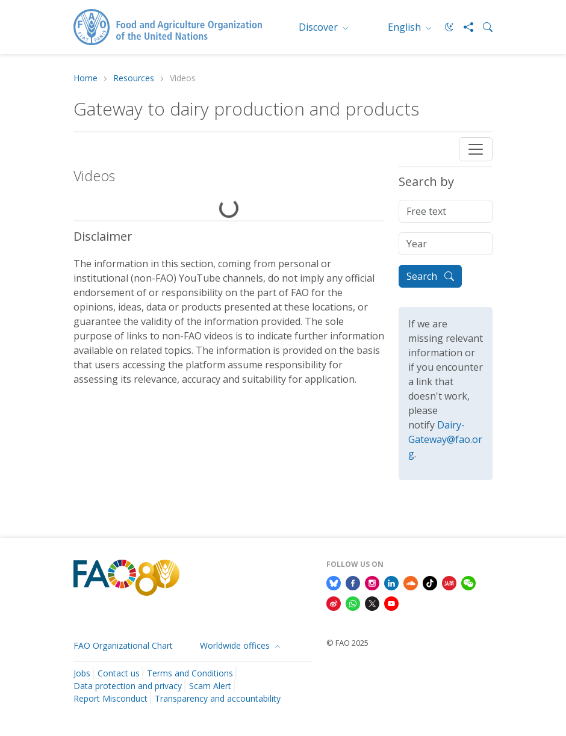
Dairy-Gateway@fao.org (445, 439)
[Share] (463, 27)
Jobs (81, 673)
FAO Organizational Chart (123, 645)
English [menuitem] (405, 27)
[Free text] (446, 211)
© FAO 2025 (347, 642)
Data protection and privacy (127, 685)
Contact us (119, 673)
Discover (319, 27)
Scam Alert (210, 685)
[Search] (483, 27)
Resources (133, 78)
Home (85, 78)
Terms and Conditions (190, 673)
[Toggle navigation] (476, 149)
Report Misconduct (110, 698)
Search (430, 276)
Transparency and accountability (218, 698)
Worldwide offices (236, 645)
